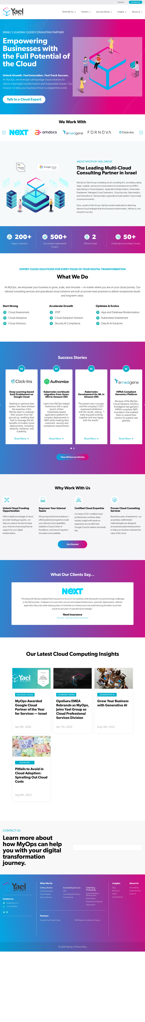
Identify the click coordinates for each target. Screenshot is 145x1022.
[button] (70, 12)
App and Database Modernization (120, 312)
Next (141, 132)
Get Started (72, 544)
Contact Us (135, 2)
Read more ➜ (21, 439)
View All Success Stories (73, 457)
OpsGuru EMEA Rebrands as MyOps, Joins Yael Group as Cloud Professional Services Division (72, 709)
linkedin (4, 912)
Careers (120, 2)
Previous (4, 132)
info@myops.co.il (12, 903)
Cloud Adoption (17, 317)
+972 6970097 (11, 906)
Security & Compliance (67, 323)
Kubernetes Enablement (114, 317)
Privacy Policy (81, 947)
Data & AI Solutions (112, 323)
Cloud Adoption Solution (69, 317)
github (7, 912)
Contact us (8, 899)
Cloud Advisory (17, 323)
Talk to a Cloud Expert (24, 99)
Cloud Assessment (18, 312)
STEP (57, 312)
